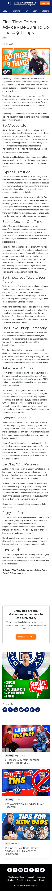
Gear (35, 11)
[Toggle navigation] (4, 3)
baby (4, 37)
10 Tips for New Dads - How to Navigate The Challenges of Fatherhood (22, 851)
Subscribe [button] (44, 3)
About (41, 880)
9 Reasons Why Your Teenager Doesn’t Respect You (22, 761)
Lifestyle (45, 11)
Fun (26, 11)
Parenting (16, 11)
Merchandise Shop (16, 877)
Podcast (30, 877)
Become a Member (26, 637)
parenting (9, 756)
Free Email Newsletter (26, 880)
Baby (5, 11)
